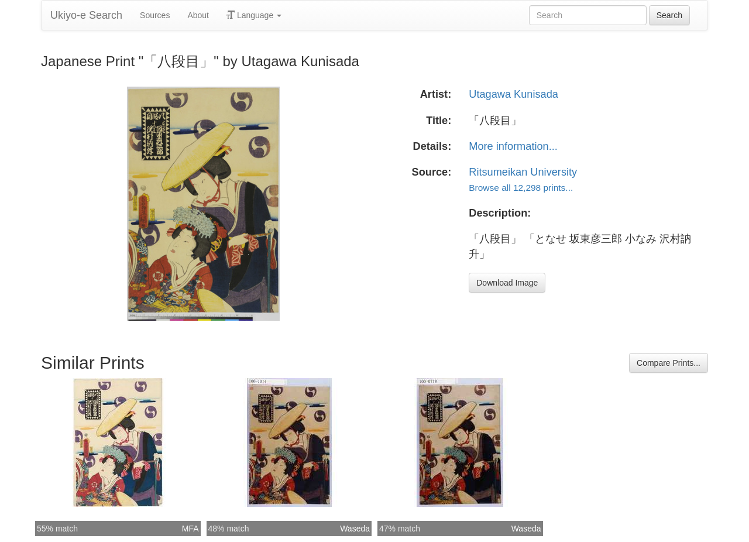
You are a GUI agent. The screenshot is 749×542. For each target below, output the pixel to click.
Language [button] (253, 15)
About (198, 15)
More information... (513, 146)
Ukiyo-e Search (86, 15)
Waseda (355, 528)
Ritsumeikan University (523, 172)
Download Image (507, 282)
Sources (155, 15)
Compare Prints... (668, 363)
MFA (190, 528)
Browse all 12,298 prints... (521, 188)
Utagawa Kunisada (513, 94)
